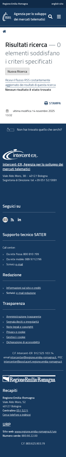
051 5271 (22, 410)
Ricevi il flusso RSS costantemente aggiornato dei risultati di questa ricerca (30, 82)
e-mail (19, 264)
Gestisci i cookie (15, 337)
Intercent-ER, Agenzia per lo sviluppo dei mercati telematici (33, 167)
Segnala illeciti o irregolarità (22, 321)
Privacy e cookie (15, 332)
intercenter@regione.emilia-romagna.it (33, 357)
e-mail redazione (26, 293)
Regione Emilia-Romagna (15, 3)
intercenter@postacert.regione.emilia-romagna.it (33, 361)
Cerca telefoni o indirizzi (17, 415)
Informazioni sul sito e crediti (23, 288)
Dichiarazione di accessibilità (23, 342)
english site (57, 3)
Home (5, 31)
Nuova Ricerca (17, 71)
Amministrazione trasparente (23, 316)
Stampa (52, 103)
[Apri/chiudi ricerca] (50, 16)
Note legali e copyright (19, 327)
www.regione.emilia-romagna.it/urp (35, 431)
